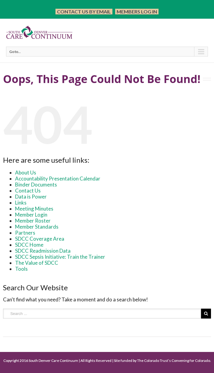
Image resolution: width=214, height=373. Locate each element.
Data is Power (31, 196)
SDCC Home (29, 245)
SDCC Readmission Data (43, 251)
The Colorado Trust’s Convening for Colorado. (174, 360)
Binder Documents (36, 184)
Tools (21, 269)
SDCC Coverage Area (39, 239)
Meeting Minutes (34, 208)
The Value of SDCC (36, 263)
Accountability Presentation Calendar (57, 178)
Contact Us (28, 190)
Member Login (31, 214)
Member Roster (33, 220)
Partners (25, 233)
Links (21, 202)
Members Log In (137, 11)
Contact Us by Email (84, 11)
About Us (25, 172)
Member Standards (36, 226)
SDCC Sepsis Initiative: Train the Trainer (60, 257)
